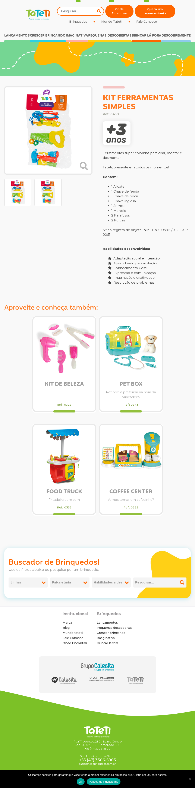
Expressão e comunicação (132, 273)
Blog (66, 628)
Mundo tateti (73, 633)
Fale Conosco (146, 22)
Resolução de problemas (131, 282)
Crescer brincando (48, 35)
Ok (80, 781)
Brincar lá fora (146, 35)
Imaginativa (77, 35)
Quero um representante (155, 11)
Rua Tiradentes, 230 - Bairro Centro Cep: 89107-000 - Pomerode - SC (97, 743)
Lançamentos (17, 35)
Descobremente (176, 35)
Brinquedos (78, 22)
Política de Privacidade (103, 781)
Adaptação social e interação (134, 258)
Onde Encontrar (119, 11)
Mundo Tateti (111, 22)
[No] (190, 779)
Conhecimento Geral (127, 268)
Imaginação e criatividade (131, 277)
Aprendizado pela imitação (132, 263)
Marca (67, 623)
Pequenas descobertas (110, 35)
